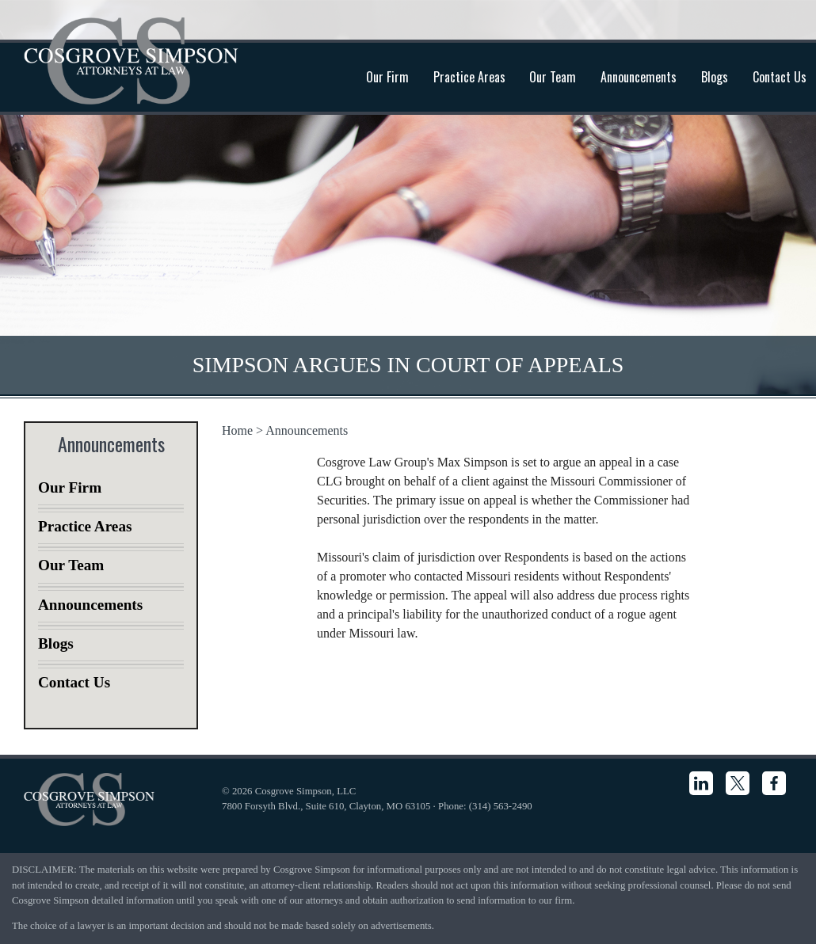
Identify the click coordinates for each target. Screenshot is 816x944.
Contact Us (74, 682)
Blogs (714, 76)
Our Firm (387, 76)
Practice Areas (469, 76)
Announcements (639, 76)
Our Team (552, 76)
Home (237, 430)
